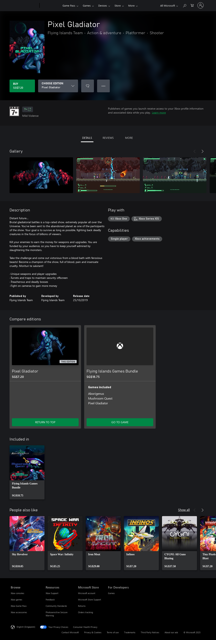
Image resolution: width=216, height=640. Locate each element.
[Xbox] (50, 5)
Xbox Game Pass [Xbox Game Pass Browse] (19, 606)
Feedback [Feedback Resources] (50, 599)
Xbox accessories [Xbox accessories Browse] (19, 612)
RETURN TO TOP (45, 422)
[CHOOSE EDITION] (58, 86)
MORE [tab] (129, 138)
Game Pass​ (69, 5)
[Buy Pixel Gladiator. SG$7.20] (22, 86)
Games (87, 5)
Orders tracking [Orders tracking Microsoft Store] (85, 612)
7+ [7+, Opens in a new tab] (27, 109)
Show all (184, 510)
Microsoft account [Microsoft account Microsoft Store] (86, 593)
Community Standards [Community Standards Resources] (56, 606)
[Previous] (195, 151)
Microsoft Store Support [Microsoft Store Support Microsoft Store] (89, 599)
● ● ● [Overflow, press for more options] (103, 86)
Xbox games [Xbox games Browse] (16, 599)
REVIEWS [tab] (108, 138)
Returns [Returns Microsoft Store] (82, 606)
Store (118, 5)
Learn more (159, 112)
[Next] (202, 151)
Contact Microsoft (70, 632)
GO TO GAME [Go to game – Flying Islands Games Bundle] (119, 422)
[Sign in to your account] (200, 5)
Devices (102, 5)
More (131, 5)
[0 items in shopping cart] (192, 5)
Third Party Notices (150, 632)
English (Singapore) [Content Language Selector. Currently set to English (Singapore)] (26, 626)
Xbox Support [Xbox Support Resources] (52, 593)
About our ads (171, 632)
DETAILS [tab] (87, 138)
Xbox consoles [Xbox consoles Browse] (17, 593)
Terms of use (113, 632)
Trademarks (129, 632)
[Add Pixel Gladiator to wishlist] (87, 86)
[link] (27, 472)
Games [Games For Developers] (111, 593)
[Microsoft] (24, 5)
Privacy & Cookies (92, 632)
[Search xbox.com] (184, 5)
